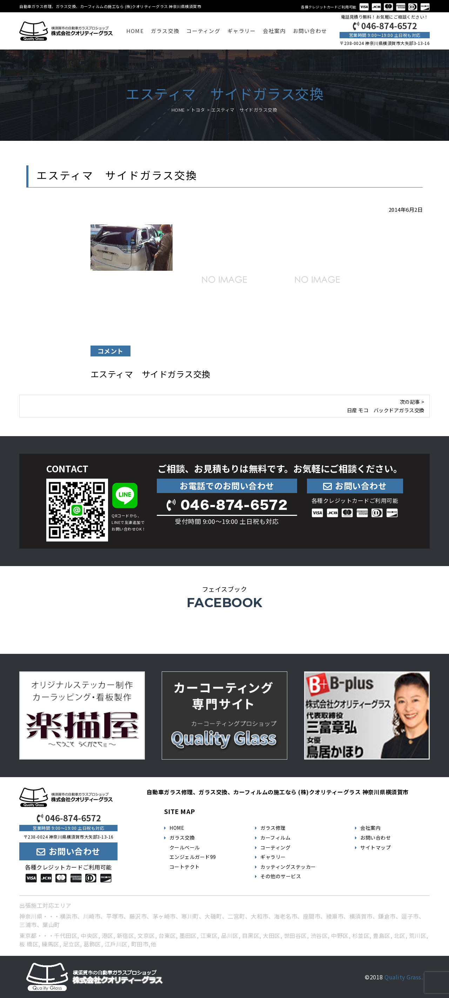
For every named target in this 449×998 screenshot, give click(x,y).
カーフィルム (275, 837)
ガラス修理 (273, 827)
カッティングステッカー (288, 866)
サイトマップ (375, 847)
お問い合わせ (310, 30)
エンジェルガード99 (192, 856)
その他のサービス (280, 876)
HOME (135, 30)
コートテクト (184, 866)
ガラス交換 (165, 30)
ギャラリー (241, 30)
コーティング (203, 30)
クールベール (184, 847)
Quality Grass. (403, 977)
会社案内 (274, 30)
